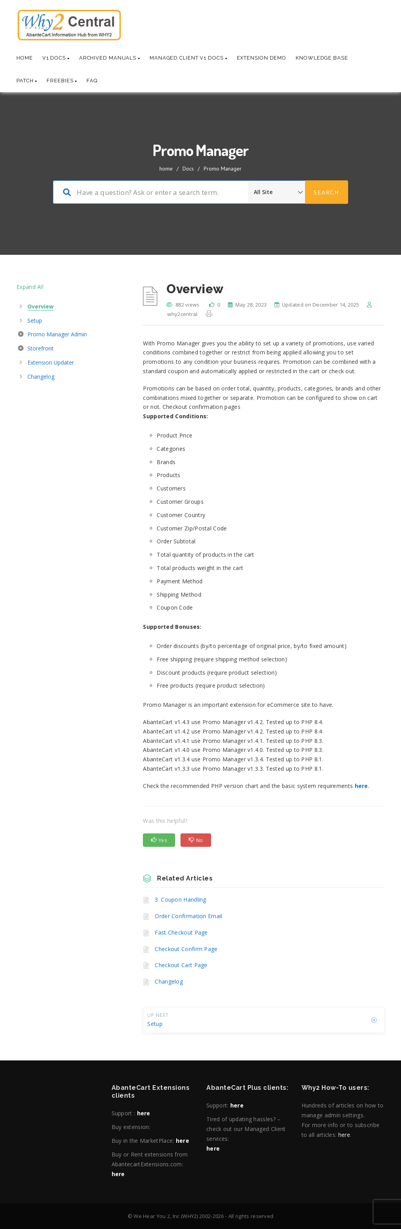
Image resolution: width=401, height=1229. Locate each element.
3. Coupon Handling (180, 899)
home (166, 168)
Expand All (29, 286)
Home (24, 58)
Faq (92, 81)
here (143, 1113)
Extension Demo (262, 58)
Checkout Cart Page (181, 965)
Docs (188, 168)
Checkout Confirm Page (186, 949)
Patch (26, 81)
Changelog (169, 981)
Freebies (62, 81)
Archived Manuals (109, 58)
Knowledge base (322, 58)
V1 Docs (56, 58)
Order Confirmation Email (188, 916)
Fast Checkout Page (181, 932)
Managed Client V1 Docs (189, 58)
